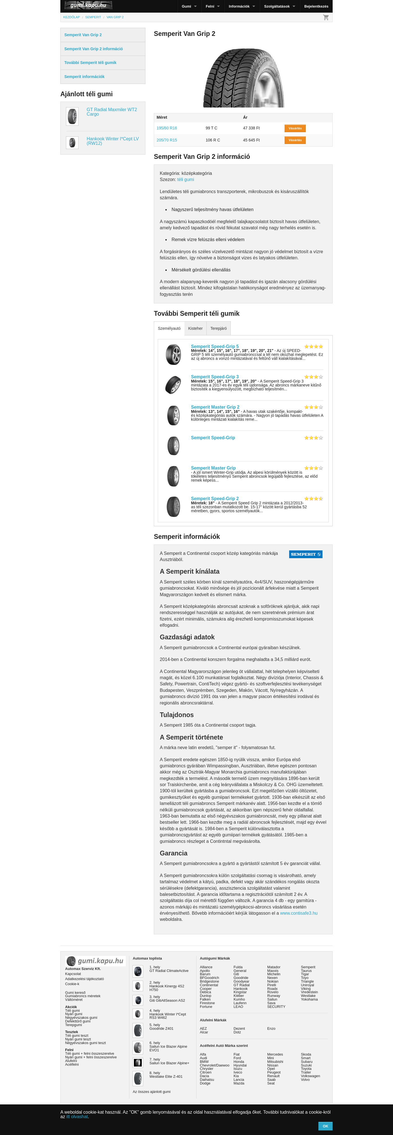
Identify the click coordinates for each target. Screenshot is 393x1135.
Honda (239, 1062)
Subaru (306, 1062)
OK (325, 1126)
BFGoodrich (209, 978)
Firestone (207, 1003)
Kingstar (240, 992)
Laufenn (240, 1003)
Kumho (239, 999)
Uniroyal (307, 985)
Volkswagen (310, 1076)
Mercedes (275, 1054)
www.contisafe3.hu (298, 913)
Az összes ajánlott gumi (151, 1092)
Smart (305, 1058)
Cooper (206, 989)
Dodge (205, 1083)
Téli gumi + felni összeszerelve (89, 1053)
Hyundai (240, 1065)
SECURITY (276, 1006)
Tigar (305, 974)
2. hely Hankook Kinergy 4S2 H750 (167, 986)
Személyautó (169, 328)
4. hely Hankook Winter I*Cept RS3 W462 (168, 1014)
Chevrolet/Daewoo (214, 1065)
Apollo (205, 971)
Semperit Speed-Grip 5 (215, 346)
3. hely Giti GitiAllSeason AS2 (167, 999)
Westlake (308, 996)
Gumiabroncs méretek (82, 996)
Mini (270, 1058)
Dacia (204, 1076)
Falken (205, 999)
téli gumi (185, 179)
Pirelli (271, 985)
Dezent (239, 1028)
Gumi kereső (75, 992)
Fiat (236, 1054)
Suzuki (306, 1065)
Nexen (272, 978)
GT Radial (242, 985)
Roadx (272, 989)
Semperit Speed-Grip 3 (215, 376)
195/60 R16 (167, 128)
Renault (273, 1076)
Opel (271, 1069)
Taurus (306, 971)
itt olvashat (77, 1116)
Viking (306, 989)
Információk (239, 6)
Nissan (272, 1065)
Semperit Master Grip (213, 468)
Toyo (305, 978)
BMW (204, 1062)
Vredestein (309, 992)
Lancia (239, 1079)
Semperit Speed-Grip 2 (215, 498)
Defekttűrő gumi (77, 1021)
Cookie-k (72, 984)
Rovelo (272, 992)
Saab (271, 1079)
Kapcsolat (73, 974)
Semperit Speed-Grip (213, 437)
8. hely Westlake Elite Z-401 (166, 1075)
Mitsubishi (275, 1062)
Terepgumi (73, 1025)
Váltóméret (74, 999)
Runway (273, 996)
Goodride (241, 978)
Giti (236, 974)
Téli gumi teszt (76, 1035)
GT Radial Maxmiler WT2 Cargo (112, 111)
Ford (237, 1058)
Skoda (306, 1054)
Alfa (203, 1054)
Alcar (204, 1032)
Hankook (241, 989)
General (240, 971)
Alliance (206, 967)
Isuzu (238, 1069)
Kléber (239, 996)
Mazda (239, 1083)
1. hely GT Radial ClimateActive (169, 969)
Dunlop (205, 996)
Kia (236, 1076)
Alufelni (71, 1061)
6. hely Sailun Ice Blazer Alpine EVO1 (168, 1046)
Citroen (205, 1072)
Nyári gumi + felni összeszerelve (91, 1057)
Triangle (307, 981)
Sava (271, 1003)
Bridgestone (209, 981)
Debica (205, 992)
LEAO (238, 1006)
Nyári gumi (73, 1014)
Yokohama (309, 999)
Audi (203, 1058)
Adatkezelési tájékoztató (84, 979)
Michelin (273, 974)
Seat (271, 1083)
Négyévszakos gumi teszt (85, 1043)
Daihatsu (207, 1079)
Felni (210, 6)
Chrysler (206, 1069)
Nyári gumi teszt (78, 1039)
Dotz (237, 1032)
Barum (205, 974)
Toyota (306, 1069)
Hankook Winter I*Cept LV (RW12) (113, 141)
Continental (209, 985)
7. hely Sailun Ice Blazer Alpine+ (169, 1061)
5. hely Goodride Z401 (161, 1027)
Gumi (186, 6)
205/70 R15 (167, 140)
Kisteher (195, 328)
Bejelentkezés (316, 6)
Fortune (206, 1006)
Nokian (272, 981)
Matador (273, 967)
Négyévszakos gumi (81, 1017)
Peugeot (274, 1072)
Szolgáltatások (277, 6)
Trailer (306, 1072)
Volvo (305, 1079)
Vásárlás (295, 128)
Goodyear (241, 981)
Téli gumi (72, 1010)
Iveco (238, 1072)
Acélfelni (72, 1064)
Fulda (238, 967)
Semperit (308, 967)
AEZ (203, 1028)
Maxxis (272, 971)
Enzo (271, 1028)
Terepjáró (218, 328)
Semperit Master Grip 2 (215, 407)
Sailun (272, 999)
